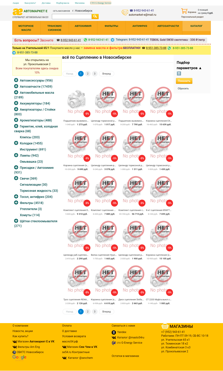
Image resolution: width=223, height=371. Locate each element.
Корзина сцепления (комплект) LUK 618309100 (116, 299)
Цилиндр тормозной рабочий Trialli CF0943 (169, 165)
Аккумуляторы (35, 103)
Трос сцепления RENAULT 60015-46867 (83, 299)
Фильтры (31, 203)
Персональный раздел (192, 17)
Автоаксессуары (36, 80)
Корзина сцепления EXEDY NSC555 (164, 120)
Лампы (29, 155)
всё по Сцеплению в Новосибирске (96, 57)
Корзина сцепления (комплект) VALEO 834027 (170, 255)
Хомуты (30, 215)
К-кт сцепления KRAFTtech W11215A (165, 210)
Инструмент (33, 149)
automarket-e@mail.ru (142, 14)
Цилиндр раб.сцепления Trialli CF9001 (83, 255)
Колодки (31, 143)
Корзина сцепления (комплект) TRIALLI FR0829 (88, 165)
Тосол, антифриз (36, 197)
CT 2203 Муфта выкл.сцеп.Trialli (163, 299)
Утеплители (31, 209)
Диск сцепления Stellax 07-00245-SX (137, 299)
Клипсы (30, 137)
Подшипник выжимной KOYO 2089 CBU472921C (88, 120)
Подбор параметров (189, 68)
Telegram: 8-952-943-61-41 (130, 39)
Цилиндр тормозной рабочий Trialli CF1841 (114, 120)
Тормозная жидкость (39, 190)
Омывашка (31, 161)
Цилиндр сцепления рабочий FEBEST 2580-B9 (115, 165)
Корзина (188, 11)
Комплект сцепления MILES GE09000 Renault (114, 210)
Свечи (28, 178)
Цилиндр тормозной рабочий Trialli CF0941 (141, 165)
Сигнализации (33, 184)
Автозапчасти (36, 86)
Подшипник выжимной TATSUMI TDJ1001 (140, 120)
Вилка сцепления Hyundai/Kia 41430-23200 (113, 255)
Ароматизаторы (36, 120)
